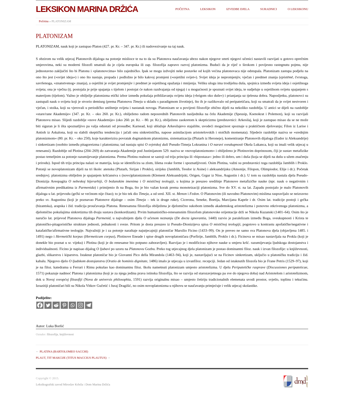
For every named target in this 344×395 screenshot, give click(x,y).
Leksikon (207, 9)
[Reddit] (56, 305)
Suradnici (268, 9)
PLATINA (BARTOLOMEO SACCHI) (64, 351)
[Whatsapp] (72, 305)
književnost (66, 334)
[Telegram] (88, 305)
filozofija (52, 334)
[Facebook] (39, 305)
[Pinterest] (64, 305)
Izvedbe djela (237, 9)
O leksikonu (298, 9)
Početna (182, 9)
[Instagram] (80, 305)
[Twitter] (48, 305)
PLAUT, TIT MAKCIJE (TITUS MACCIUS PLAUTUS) (71, 357)
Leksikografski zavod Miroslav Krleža (59, 384)
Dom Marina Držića (98, 384)
